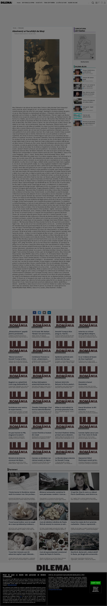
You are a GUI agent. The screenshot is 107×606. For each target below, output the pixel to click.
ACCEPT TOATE (95, 583)
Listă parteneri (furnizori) (55, 589)
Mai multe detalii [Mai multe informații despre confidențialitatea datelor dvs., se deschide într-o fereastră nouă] (12, 585)
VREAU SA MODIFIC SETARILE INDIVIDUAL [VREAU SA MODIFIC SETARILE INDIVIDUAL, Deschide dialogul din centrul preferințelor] (95, 589)
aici (21, 596)
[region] (53, 589)
